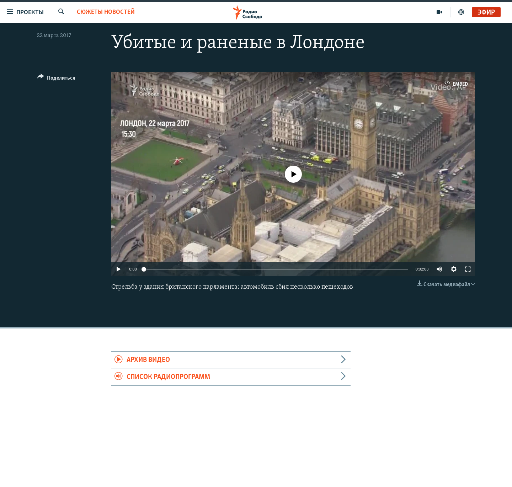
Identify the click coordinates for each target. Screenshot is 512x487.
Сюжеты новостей (106, 12)
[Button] (56, 79)
